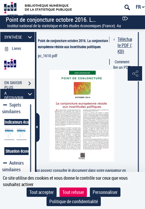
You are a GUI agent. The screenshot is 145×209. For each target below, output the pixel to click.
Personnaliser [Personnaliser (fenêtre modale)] (105, 192)
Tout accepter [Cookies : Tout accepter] (41, 192)
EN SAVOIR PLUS (19, 84)
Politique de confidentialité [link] (73, 201)
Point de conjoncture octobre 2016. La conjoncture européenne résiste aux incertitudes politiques (73, 43)
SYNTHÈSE (19, 37)
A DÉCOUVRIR (19, 94)
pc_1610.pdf (47, 55)
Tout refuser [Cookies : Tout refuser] (73, 192)
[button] (135, 73)
